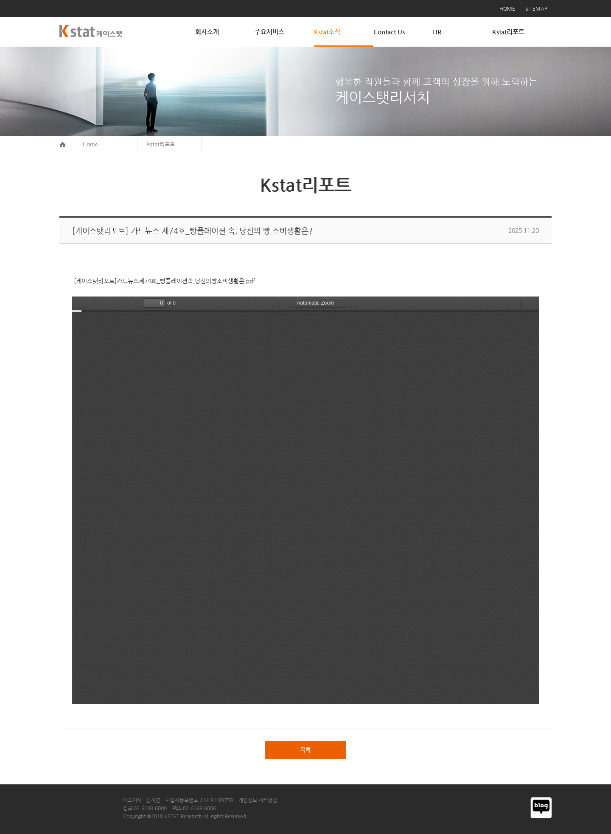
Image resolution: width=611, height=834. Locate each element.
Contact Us (389, 31)
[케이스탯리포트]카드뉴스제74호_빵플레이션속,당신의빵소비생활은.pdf (163, 280)
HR (437, 31)
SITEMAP (536, 8)
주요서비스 (269, 31)
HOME (507, 8)
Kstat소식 (327, 31)
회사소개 (207, 31)
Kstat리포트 (508, 31)
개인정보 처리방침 (257, 800)
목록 (305, 750)
